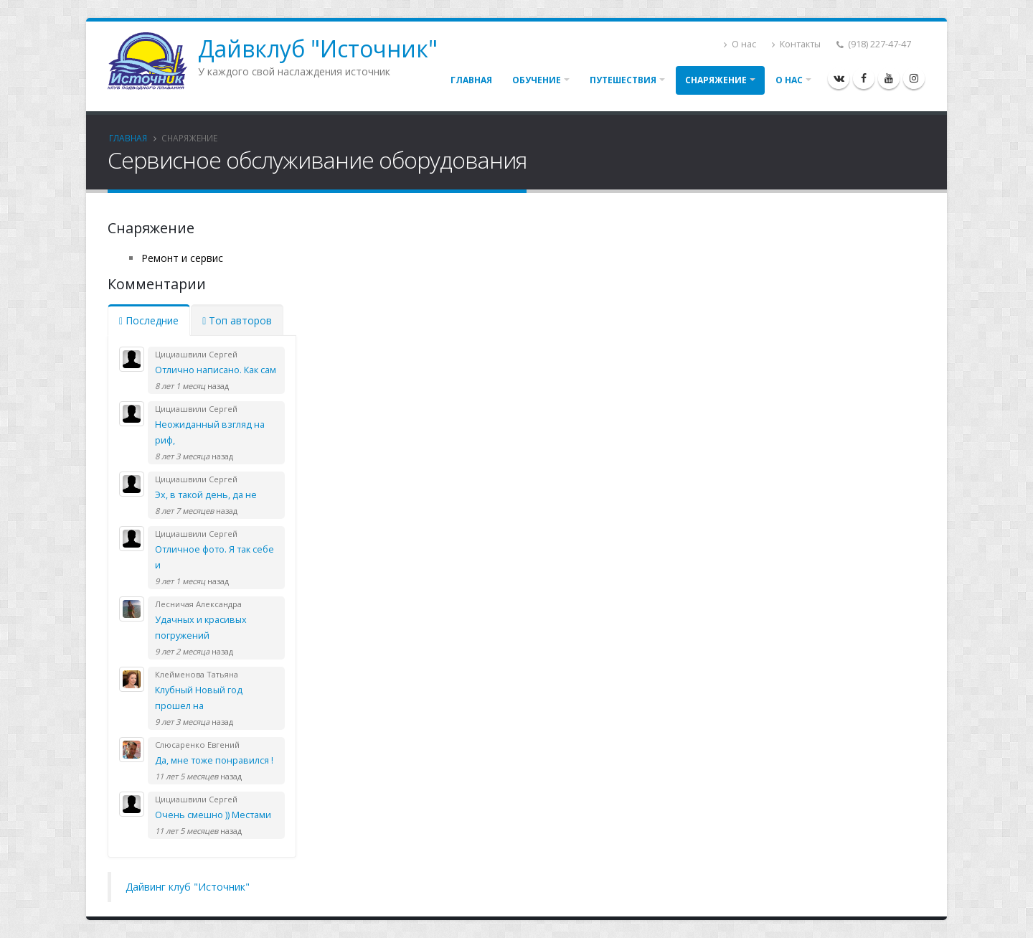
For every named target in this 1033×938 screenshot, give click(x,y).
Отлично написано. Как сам (215, 370)
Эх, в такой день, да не (206, 495)
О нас (740, 44)
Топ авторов (237, 320)
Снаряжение (716, 80)
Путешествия (623, 80)
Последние (149, 320)
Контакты (796, 44)
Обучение (536, 80)
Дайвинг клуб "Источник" (188, 887)
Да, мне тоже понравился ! (214, 760)
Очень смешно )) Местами (213, 815)
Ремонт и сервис (182, 258)
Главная (471, 80)
